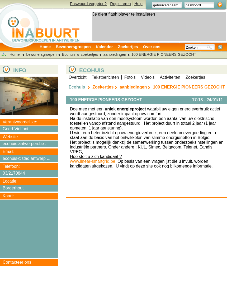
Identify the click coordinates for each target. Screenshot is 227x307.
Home (45, 46)
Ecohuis (68, 54)
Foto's (130, 77)
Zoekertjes (128, 46)
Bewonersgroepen (73, 46)
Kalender (104, 46)
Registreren (120, 3)
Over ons (151, 46)
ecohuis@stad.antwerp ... (26, 158)
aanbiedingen (114, 54)
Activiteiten (170, 77)
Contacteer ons (17, 262)
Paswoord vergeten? (88, 3)
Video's (148, 77)
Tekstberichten (105, 77)
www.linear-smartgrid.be (92, 161)
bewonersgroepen (41, 54)
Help (138, 3)
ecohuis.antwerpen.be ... (26, 143)
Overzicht (78, 77)
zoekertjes (89, 54)
